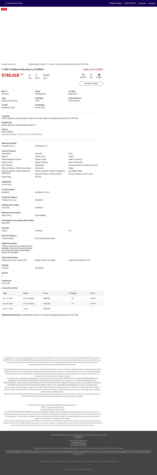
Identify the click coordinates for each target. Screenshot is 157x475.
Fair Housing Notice (107, 461)
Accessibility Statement (83, 461)
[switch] (83, 76)
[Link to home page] (3, 3)
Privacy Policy (61, 461)
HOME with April (116, 3)
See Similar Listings (91, 83)
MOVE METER (130, 3)
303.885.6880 (103, 435)
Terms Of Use (45, 461)
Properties (142, 3)
